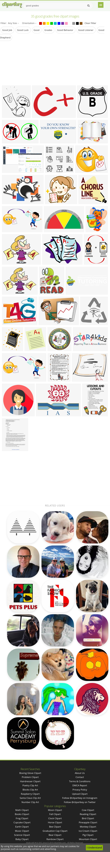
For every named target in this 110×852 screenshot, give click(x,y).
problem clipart (30, 777)
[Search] (88, 6)
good (37, 30)
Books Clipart (22, 814)
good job (7, 30)
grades (48, 30)
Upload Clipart (79, 793)
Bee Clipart (55, 826)
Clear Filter (90, 23)
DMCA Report (79, 785)
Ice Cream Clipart (88, 830)
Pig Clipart (88, 834)
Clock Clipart (55, 818)
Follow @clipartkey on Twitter (80, 802)
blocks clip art (30, 789)
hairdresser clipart (30, 781)
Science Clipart (22, 834)
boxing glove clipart (30, 773)
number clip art (30, 802)
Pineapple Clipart (88, 822)
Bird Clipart (88, 818)
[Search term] (58, 5)
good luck (23, 30)
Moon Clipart (55, 810)
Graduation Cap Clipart (55, 830)
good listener (86, 30)
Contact (80, 777)
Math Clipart (22, 810)
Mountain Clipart (88, 839)
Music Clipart (22, 830)
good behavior (65, 30)
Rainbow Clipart (54, 839)
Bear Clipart (55, 834)
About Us (80, 773)
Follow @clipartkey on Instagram (79, 797)
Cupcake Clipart (22, 822)
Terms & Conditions (79, 781)
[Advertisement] (55, 63)
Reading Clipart (88, 814)
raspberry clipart (30, 793)
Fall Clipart (55, 814)
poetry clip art (30, 785)
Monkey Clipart (88, 826)
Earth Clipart (22, 826)
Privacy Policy (79, 789)
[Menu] (100, 5)
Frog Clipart (22, 818)
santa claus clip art (30, 797)
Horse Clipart (55, 822)
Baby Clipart (22, 839)
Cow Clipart (88, 810)
